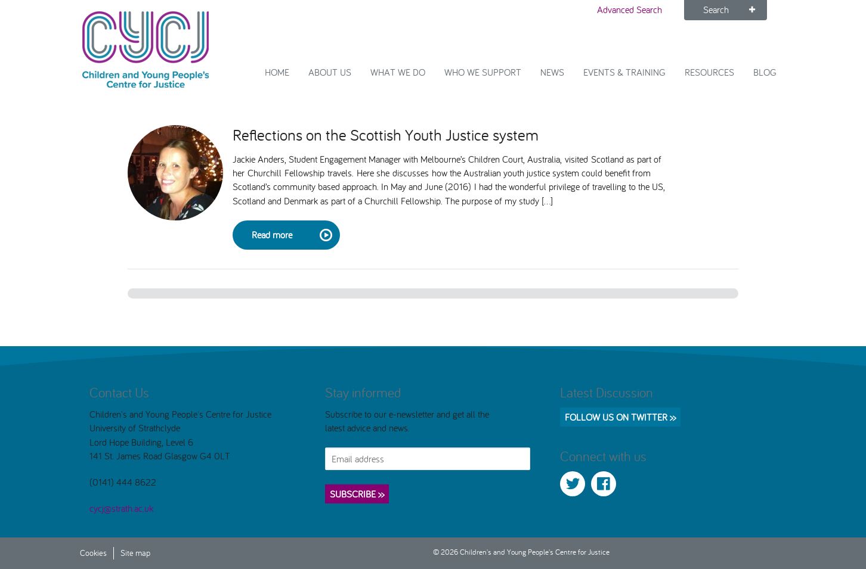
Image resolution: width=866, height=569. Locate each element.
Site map (135, 552)
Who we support (482, 72)
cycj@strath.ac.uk (121, 508)
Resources (709, 72)
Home (277, 72)
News (552, 72)
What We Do (397, 72)
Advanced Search (629, 9)
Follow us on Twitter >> (620, 417)
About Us (329, 72)
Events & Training (624, 72)
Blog (765, 72)
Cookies (93, 552)
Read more (291, 235)
